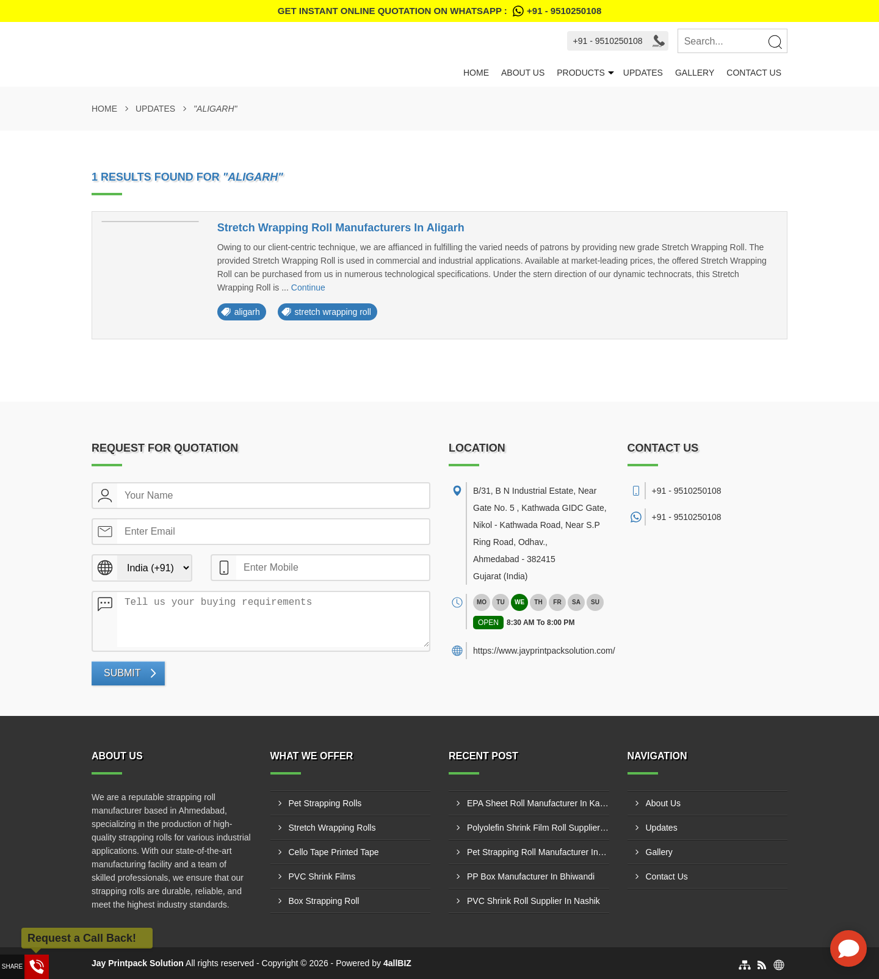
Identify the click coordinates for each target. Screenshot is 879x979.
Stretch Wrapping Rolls (332, 828)
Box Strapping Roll (324, 901)
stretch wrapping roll (333, 312)
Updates (643, 73)
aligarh (247, 312)
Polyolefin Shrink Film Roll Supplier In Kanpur (538, 828)
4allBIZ (397, 963)
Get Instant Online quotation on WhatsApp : (439, 11)
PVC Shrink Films (322, 876)
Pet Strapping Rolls (325, 803)
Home (476, 73)
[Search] (774, 41)
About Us (522, 73)
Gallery (694, 73)
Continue (308, 287)
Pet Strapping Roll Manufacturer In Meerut (538, 852)
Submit (122, 673)
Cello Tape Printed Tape (334, 852)
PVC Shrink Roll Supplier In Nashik (533, 901)
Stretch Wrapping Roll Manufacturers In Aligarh (341, 228)
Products (581, 73)
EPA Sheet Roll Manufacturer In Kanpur (538, 803)
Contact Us (753, 73)
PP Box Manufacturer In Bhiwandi (531, 876)
